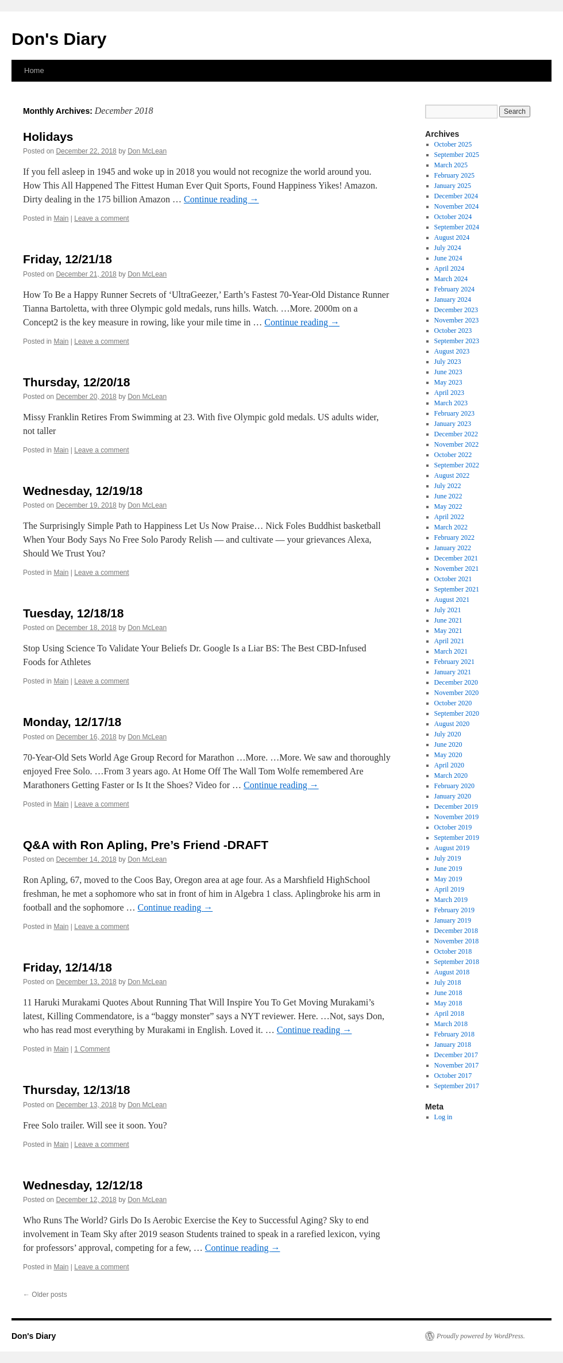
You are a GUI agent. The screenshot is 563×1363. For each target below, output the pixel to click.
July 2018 (447, 982)
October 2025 (453, 144)
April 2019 (449, 889)
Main (60, 218)
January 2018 (452, 1045)
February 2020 (454, 786)
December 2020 (456, 682)
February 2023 (454, 413)
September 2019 (456, 838)
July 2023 (447, 362)
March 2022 (451, 527)
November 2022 (456, 444)
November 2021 (456, 569)
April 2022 (449, 517)
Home (34, 70)
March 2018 (451, 1024)
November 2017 (456, 1065)
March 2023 (451, 403)
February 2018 (454, 1034)
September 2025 (456, 155)
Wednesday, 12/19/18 (82, 490)
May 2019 (448, 879)
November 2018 (456, 941)
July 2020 (447, 734)
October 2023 (453, 331)
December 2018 (456, 931)
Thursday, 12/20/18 (76, 382)
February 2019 (454, 910)
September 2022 (456, 465)
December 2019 (456, 807)
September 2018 (456, 962)
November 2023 (456, 320)
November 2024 (456, 206)
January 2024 (452, 299)
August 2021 (452, 600)
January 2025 (452, 186)
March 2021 (451, 651)
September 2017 (456, 1086)
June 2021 (448, 620)
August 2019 (452, 848)
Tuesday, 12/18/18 (73, 613)
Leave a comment (101, 218)
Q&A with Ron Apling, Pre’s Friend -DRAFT (145, 844)
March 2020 (451, 775)
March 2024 (451, 279)
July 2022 (447, 486)
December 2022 (456, 434)
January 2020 (452, 796)
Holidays (48, 136)
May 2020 (448, 755)
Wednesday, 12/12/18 (82, 1185)
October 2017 (453, 1076)
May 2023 (448, 382)
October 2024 (453, 217)
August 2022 (452, 475)
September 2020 (456, 713)
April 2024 (449, 268)
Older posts (45, 1295)
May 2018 (448, 1003)
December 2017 (456, 1055)
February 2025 (454, 175)
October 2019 (453, 827)
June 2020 (448, 744)
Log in (443, 1117)
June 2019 (448, 869)
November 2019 (456, 817)
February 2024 (454, 289)
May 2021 (448, 631)
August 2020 (452, 724)
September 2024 (456, 227)
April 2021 (449, 641)
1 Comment (92, 1049)
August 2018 (452, 972)
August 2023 (452, 351)
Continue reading (221, 199)
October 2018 (453, 951)
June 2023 (448, 372)
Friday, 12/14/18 (67, 967)
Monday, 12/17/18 (72, 721)
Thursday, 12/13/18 (76, 1089)
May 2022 (448, 506)
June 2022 (448, 496)
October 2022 (453, 455)
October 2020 (453, 703)
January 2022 (452, 548)
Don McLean (147, 151)
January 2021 (452, 672)
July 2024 (447, 248)
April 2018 (449, 1013)
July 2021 (447, 610)
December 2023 (456, 310)
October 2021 (453, 579)
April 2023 (449, 393)
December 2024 (456, 196)
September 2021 (456, 589)
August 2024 (452, 237)
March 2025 (451, 165)
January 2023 (452, 424)
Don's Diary (59, 38)
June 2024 (448, 258)
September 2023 (456, 341)
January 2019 (452, 920)
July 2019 (447, 858)
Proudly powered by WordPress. (481, 1336)
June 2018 (448, 993)
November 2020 (456, 693)
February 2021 (454, 662)
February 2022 (454, 537)
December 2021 (456, 558)
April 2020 (449, 765)
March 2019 (451, 900)
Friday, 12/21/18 (67, 259)
